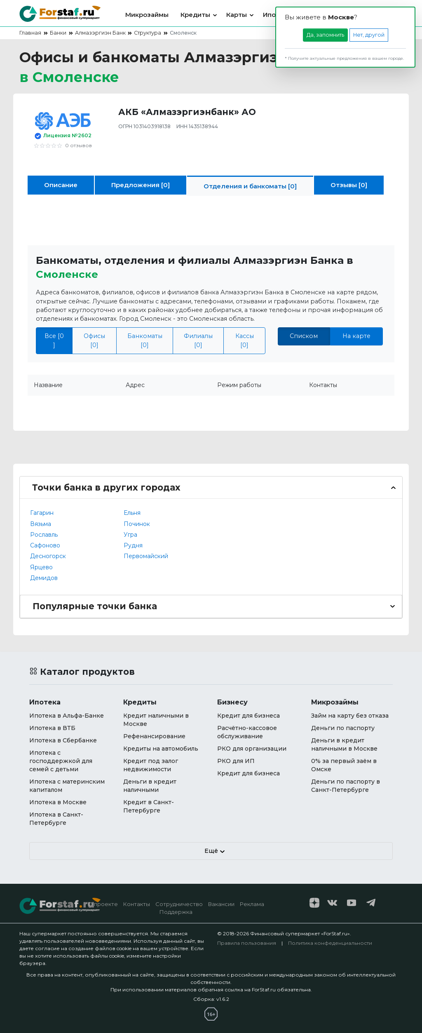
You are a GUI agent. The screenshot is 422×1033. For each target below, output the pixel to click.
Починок (137, 524)
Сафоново (45, 545)
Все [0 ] (54, 340)
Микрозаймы (147, 15)
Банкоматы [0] (144, 340)
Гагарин (42, 512)
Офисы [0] (94, 340)
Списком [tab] (304, 336)
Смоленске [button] (67, 274)
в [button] (69, 77)
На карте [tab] (356, 336)
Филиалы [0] (198, 340)
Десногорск (48, 556)
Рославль (44, 534)
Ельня (132, 512)
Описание (60, 185)
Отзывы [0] (349, 185)
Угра (130, 534)
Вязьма (40, 524)
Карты (236, 15)
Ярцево (41, 567)
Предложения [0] (140, 185)
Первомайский (146, 556)
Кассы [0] (244, 340)
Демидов (44, 578)
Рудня (133, 545)
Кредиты (195, 15)
